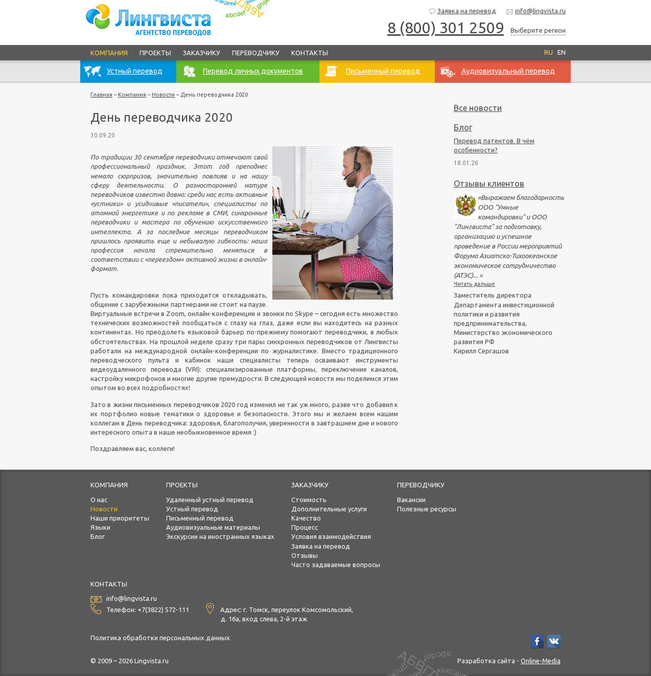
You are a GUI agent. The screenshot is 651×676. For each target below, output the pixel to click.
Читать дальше (474, 284)
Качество (306, 518)
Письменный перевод (200, 518)
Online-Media (541, 660)
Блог (463, 127)
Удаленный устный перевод (209, 499)
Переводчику (256, 52)
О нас (98, 499)
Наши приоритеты (119, 518)
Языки (100, 527)
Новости (163, 95)
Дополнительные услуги (329, 508)
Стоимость (309, 499)
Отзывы (304, 555)
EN (561, 52)
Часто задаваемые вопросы (335, 564)
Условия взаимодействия (331, 536)
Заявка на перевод (462, 11)
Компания (109, 52)
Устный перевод (192, 508)
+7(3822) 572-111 (163, 609)
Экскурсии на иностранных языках (220, 536)
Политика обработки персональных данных (160, 637)
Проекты (155, 52)
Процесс (304, 527)
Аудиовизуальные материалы (213, 527)
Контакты (309, 52)
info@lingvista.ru (536, 11)
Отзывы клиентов (489, 183)
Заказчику (201, 52)
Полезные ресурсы (426, 508)
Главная (101, 95)
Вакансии (411, 499)
